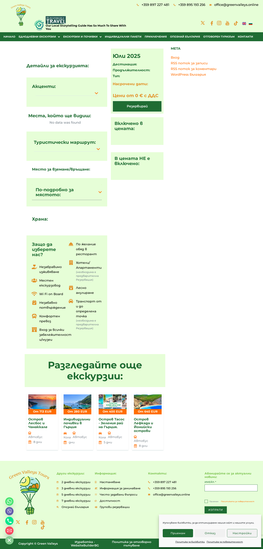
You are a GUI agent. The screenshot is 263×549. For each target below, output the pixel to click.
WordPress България (188, 75)
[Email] (9, 530)
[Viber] (9, 511)
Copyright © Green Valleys (38, 543)
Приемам (178, 533)
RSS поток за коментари (193, 69)
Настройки (242, 533)
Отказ (210, 533)
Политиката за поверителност (237, 501)
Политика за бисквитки (190, 541)
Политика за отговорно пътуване (131, 543)
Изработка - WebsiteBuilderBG (85, 543)
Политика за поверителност (225, 541)
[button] (67, 93)
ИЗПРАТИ (215, 509)
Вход (175, 58)
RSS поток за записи (189, 63)
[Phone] (9, 521)
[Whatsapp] (9, 501)
